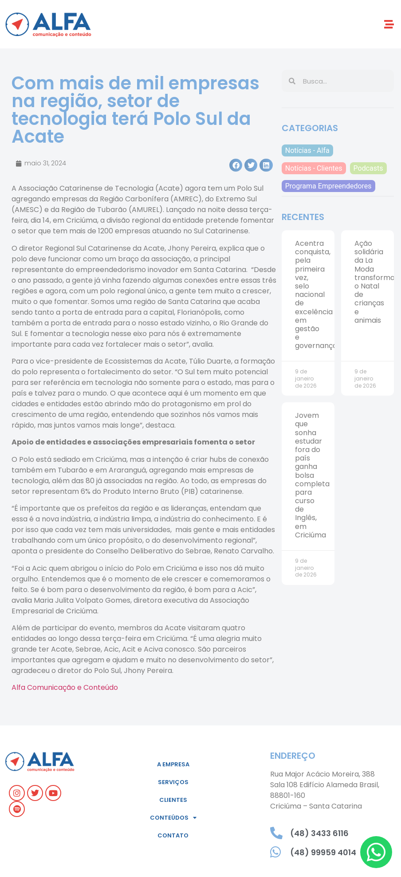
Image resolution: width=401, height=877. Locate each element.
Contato (173, 835)
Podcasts (368, 168)
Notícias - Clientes (313, 168)
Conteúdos (173, 817)
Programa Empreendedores (328, 186)
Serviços (173, 782)
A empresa (173, 764)
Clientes (173, 800)
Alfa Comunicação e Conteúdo (65, 687)
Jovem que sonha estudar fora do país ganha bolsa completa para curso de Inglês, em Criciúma (312, 475)
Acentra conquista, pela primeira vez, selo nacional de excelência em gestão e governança (316, 294)
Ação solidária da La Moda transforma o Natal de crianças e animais (374, 281)
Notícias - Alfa (307, 150)
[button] (389, 24)
